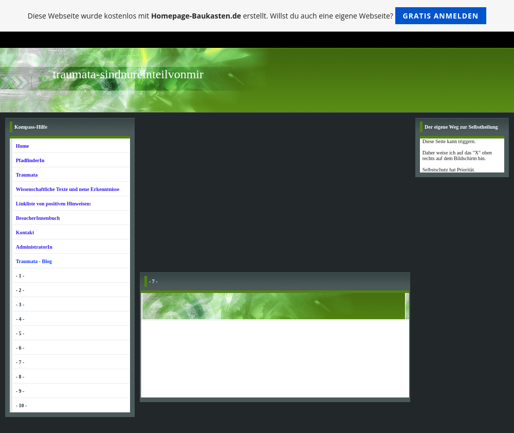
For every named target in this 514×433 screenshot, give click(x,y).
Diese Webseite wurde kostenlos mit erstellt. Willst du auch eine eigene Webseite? (257, 15)
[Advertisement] (275, 195)
